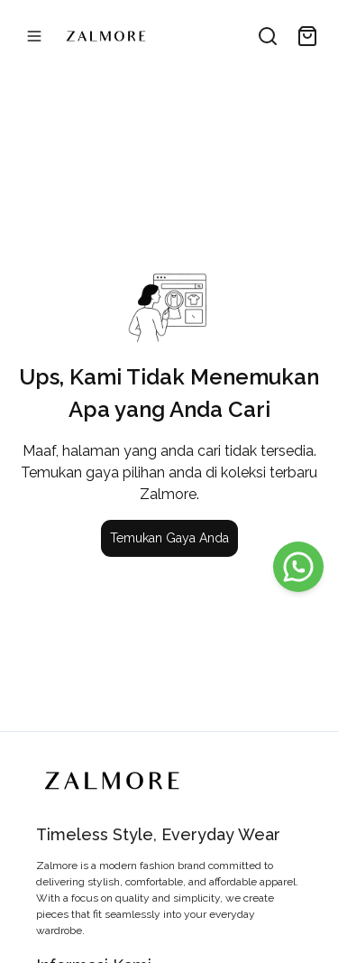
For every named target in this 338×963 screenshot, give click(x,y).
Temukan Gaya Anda (169, 538)
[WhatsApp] (298, 567)
